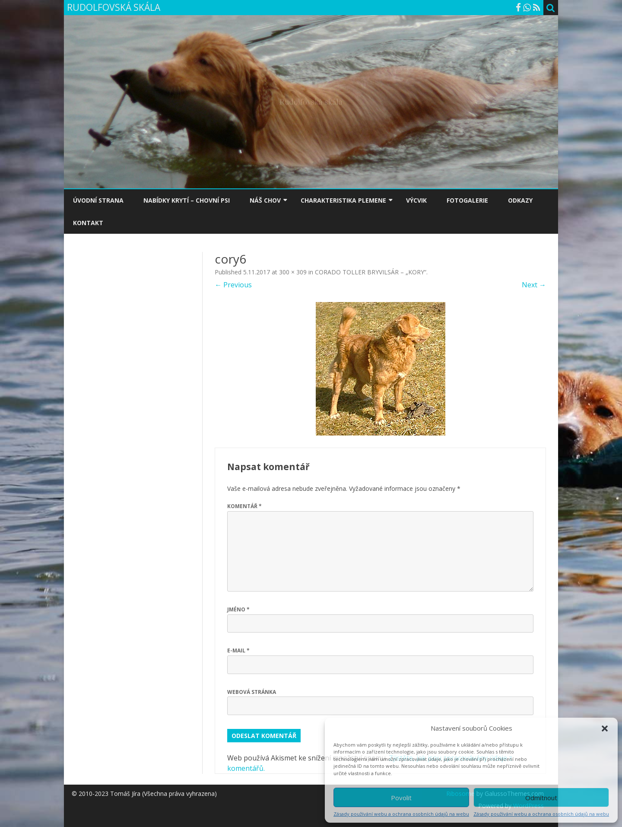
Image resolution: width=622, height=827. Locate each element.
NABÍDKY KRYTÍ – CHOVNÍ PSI (186, 200)
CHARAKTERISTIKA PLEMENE (343, 200)
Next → (534, 284)
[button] (604, 728)
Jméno (238, 609)
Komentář (244, 506)
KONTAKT (88, 223)
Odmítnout (541, 797)
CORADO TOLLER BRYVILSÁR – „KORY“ (370, 272)
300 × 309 (293, 272)
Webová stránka (251, 692)
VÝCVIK (416, 200)
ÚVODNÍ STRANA (98, 200)
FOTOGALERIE (467, 200)
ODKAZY (520, 200)
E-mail (238, 650)
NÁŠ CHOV (265, 200)
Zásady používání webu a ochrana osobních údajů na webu (401, 813)
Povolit (401, 797)
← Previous (233, 284)
